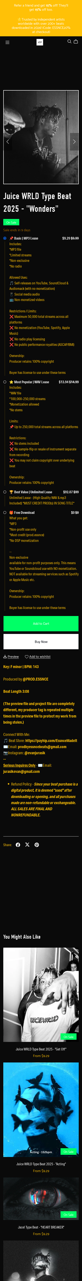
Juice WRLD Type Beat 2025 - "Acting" (41, 1164)
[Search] (70, 41)
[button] (7, 141)
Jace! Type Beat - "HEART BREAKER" (41, 1227)
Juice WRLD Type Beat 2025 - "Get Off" (41, 1049)
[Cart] (77, 41)
